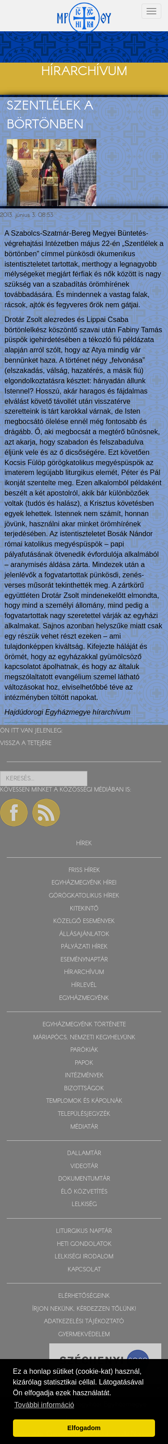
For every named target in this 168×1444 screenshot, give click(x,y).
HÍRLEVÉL (84, 985)
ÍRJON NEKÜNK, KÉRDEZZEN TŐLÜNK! (84, 1309)
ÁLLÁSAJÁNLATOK (84, 934)
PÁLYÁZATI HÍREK (84, 947)
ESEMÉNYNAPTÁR (84, 960)
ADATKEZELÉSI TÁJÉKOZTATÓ (84, 1321)
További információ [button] (44, 1405)
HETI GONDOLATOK (84, 1244)
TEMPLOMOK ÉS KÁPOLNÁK (84, 1101)
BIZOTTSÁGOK (84, 1088)
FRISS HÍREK (84, 870)
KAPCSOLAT (84, 1270)
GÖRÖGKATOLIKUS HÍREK (84, 896)
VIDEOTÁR (84, 1166)
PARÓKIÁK (84, 1050)
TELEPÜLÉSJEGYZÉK (84, 1114)
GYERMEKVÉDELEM (84, 1334)
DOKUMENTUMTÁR (84, 1179)
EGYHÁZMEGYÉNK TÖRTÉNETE (84, 1025)
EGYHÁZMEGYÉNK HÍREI (84, 883)
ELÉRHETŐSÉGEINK (84, 1296)
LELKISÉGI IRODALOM (84, 1257)
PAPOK (84, 1063)
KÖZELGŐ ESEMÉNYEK (84, 921)
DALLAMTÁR (84, 1153)
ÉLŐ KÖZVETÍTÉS (84, 1192)
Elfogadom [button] (83, 1427)
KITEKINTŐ (84, 909)
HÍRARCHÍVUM (84, 972)
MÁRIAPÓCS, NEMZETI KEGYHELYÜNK (84, 1037)
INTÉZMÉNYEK (84, 1075)
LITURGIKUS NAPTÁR (84, 1231)
